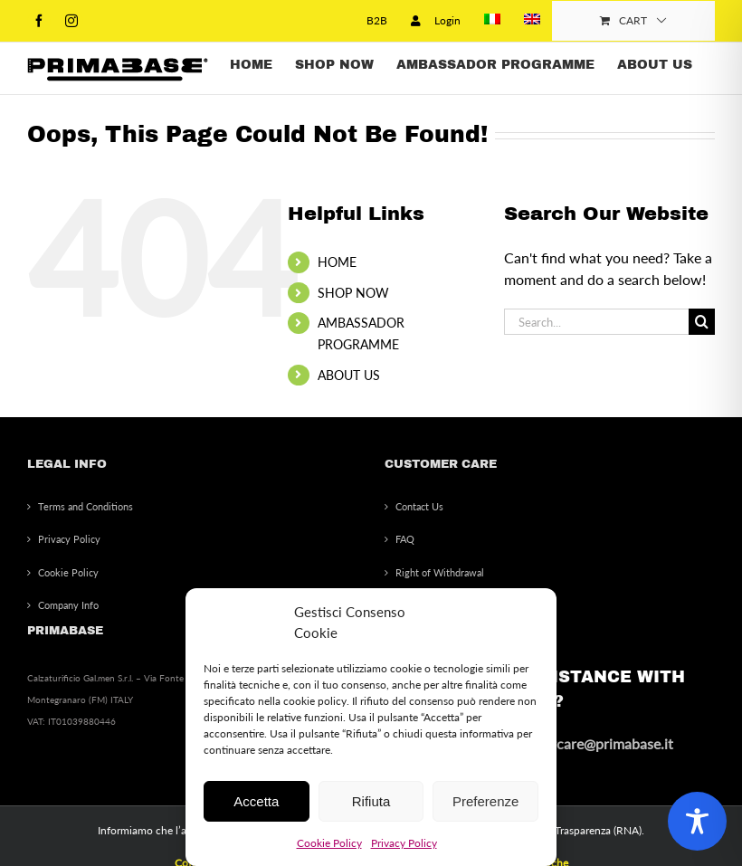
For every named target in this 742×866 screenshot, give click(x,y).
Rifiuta (371, 801)
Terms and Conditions (85, 506)
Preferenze (485, 801)
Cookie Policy (329, 843)
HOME (337, 262)
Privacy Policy (404, 843)
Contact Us (419, 506)
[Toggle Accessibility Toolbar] (697, 821)
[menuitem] (492, 21)
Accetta (256, 801)
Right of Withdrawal (439, 572)
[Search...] (596, 322)
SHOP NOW (353, 292)
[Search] (702, 322)
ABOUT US (349, 375)
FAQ (404, 539)
